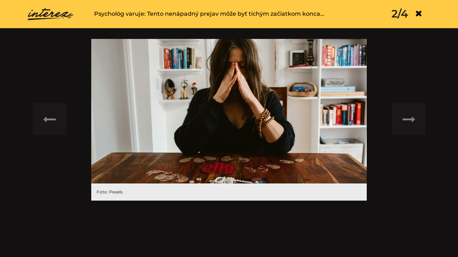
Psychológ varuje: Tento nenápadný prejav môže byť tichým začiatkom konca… (209, 13)
